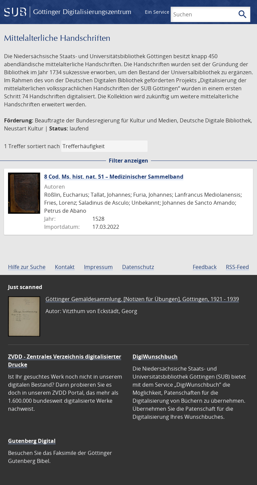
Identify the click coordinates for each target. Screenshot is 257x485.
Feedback (205, 267)
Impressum (98, 267)
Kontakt (65, 267)
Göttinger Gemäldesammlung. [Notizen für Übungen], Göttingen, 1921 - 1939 (142, 299)
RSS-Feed (237, 267)
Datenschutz (138, 267)
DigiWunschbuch (155, 356)
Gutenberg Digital (32, 441)
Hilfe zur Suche (27, 267)
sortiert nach (43, 146)
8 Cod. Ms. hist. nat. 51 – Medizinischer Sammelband (113, 176)
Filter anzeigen (128, 160)
